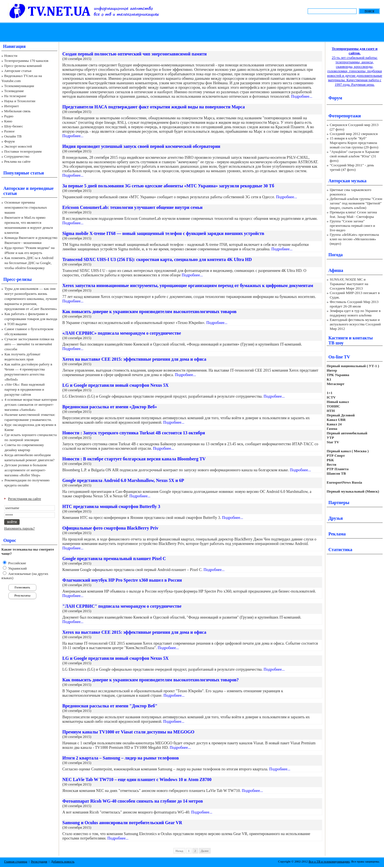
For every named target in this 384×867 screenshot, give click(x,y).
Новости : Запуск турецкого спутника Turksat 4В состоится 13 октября (133, 432)
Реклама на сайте (17, 161)
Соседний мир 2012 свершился (354, 134)
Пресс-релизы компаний (23, 66)
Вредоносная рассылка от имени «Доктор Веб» (109, 406)
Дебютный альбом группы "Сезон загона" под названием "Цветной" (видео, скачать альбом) (356, 203)
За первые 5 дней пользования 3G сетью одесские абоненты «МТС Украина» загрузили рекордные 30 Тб (168, 185)
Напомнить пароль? (19, 528)
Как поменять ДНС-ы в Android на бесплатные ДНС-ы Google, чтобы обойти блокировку (28, 263)
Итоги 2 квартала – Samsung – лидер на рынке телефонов (120, 758)
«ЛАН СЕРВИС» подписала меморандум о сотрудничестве (121, 333)
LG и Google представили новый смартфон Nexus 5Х (115, 385)
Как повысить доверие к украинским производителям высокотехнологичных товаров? (150, 679)
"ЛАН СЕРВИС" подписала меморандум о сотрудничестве (122, 606)
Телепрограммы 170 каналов (26, 61)
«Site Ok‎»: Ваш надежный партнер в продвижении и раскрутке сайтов (24, 389)
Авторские (14, 188)
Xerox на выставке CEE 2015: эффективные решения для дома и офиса (134, 359)
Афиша (335, 270)
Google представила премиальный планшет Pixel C (114, 558)
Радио (8, 116)
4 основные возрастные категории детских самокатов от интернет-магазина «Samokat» (30, 404)
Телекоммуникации (19, 86)
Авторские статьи (17, 71)
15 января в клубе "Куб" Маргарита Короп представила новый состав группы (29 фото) (354, 142)
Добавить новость (62, 861)
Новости (10, 55)
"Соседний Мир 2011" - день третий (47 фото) (352, 167)
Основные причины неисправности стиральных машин (25, 207)
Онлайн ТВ (13, 136)
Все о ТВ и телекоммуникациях (329, 861)
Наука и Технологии (19, 101)
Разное (9, 131)
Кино (8, 121)
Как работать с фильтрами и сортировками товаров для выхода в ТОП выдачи (30, 319)
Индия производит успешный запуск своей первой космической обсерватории (141, 146)
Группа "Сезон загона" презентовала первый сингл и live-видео (352, 225)
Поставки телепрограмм (23, 151)
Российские (16, 563)
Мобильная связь (17, 111)
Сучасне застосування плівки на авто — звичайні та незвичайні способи (29, 344)
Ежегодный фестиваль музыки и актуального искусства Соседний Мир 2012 (355, 324)
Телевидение (14, 91)
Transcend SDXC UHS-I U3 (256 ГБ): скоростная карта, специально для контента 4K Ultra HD (157, 259)
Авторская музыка (347, 180)
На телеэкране (15, 96)
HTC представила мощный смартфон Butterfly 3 (111, 506)
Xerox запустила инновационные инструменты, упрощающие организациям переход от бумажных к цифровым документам (187, 285)
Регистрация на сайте (24, 499)
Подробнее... (301, 96)
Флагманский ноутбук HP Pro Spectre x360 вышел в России (122, 580)
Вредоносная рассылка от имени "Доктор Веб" (109, 705)
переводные (41, 188)
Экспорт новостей (18, 146)
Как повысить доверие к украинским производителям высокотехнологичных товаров (149, 311)
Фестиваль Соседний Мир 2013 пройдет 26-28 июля (354, 304)
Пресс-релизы (17, 279)
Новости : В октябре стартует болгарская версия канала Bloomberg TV (134, 458)
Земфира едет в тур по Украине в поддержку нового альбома (355, 313)
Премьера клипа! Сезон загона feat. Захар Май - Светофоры (353, 214)
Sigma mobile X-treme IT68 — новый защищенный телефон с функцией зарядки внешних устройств (163, 233)
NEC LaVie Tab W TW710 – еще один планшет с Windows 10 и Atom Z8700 (136, 779)
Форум (9, 141)
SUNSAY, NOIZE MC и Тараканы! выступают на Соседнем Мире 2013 (349, 283)
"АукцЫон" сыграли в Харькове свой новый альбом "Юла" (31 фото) (354, 156)
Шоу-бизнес (13, 126)
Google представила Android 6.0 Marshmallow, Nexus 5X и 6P (123, 480)
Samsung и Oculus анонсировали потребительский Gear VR (122, 822)
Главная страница (15, 861)
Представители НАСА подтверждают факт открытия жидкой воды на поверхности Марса (153, 106)
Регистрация (39, 861)
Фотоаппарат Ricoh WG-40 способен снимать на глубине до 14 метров (132, 801)
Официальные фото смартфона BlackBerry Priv (110, 528)
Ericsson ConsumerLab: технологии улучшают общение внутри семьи (132, 207)
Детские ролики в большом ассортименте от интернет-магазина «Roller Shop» (25, 470)
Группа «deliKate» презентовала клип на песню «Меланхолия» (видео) (354, 239)
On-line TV (339, 357)
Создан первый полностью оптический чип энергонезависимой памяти (134, 54)
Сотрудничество (16, 156)
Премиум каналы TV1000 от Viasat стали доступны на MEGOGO (128, 732)
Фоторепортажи (344, 115)
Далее (205, 850)
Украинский (17, 568)
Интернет (11, 106)
